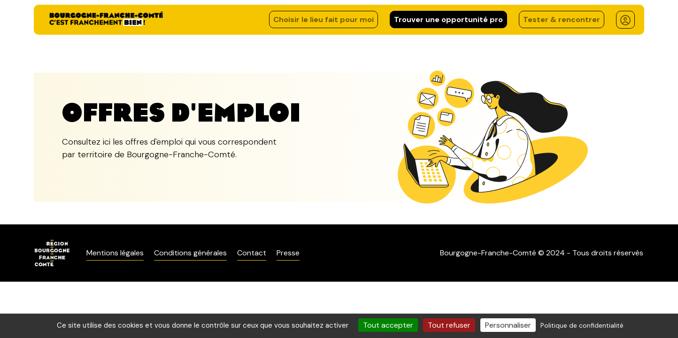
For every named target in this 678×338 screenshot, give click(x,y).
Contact (251, 253)
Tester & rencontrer (561, 19)
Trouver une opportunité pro (448, 19)
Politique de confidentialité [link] (582, 325)
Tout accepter (388, 325)
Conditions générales (190, 253)
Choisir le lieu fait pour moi (323, 19)
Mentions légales (115, 253)
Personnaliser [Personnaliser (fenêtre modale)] (508, 325)
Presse (288, 253)
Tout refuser (449, 325)
